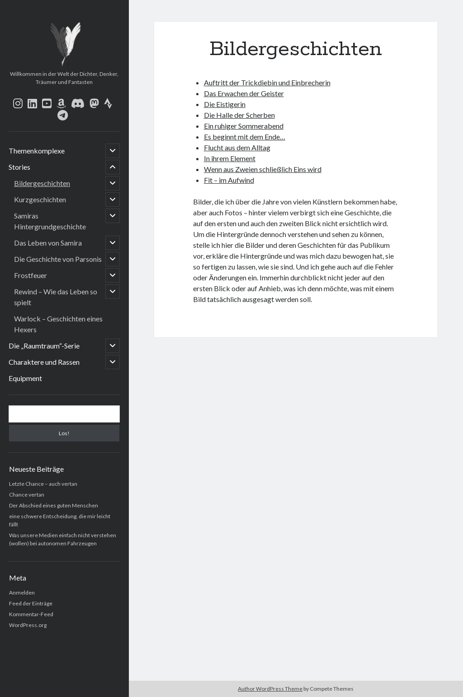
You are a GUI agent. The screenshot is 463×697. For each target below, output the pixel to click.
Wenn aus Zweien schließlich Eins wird (262, 169)
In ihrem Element (229, 158)
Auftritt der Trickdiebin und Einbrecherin (267, 82)
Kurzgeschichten (40, 199)
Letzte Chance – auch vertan (43, 483)
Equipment (25, 378)
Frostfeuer (30, 275)
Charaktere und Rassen (44, 362)
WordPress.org (28, 625)
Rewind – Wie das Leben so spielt (55, 297)
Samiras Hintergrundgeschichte (50, 221)
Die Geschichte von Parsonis (58, 259)
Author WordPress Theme (270, 688)
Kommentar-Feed (31, 614)
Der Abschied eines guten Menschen (53, 505)
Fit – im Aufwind (229, 180)
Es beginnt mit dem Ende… (244, 136)
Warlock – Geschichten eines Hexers (58, 324)
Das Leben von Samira (48, 242)
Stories (19, 167)
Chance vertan (26, 494)
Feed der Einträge (30, 603)
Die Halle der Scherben (239, 115)
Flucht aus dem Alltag (237, 147)
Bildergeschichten (42, 183)
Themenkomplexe (37, 150)
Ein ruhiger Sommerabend (243, 125)
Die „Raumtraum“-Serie (44, 345)
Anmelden (22, 592)
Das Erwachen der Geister (244, 93)
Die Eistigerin (225, 104)
